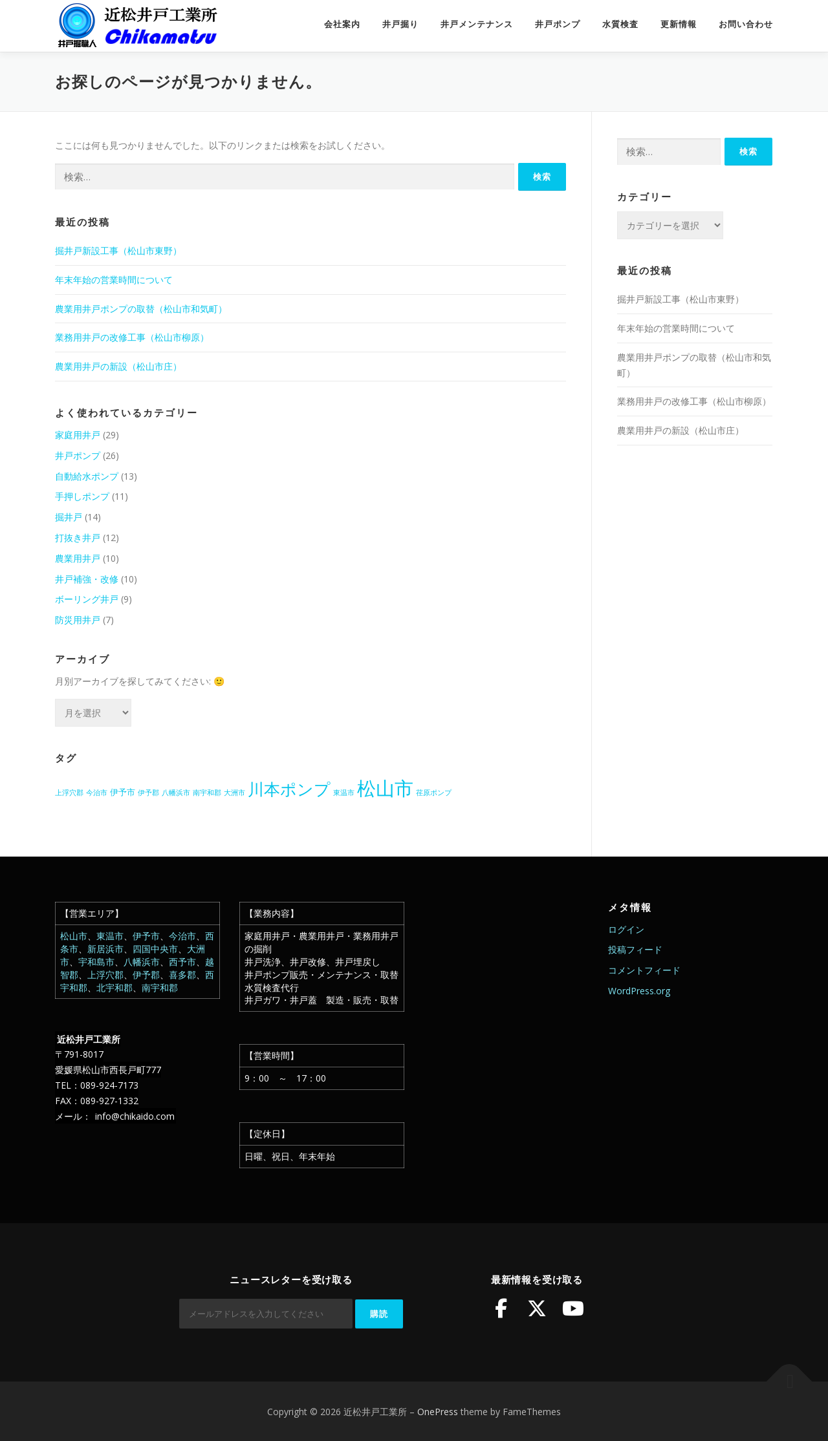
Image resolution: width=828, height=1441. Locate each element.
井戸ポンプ (557, 24)
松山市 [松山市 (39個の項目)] (385, 788)
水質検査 (620, 24)
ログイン (626, 929)
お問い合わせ (746, 24)
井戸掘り (400, 24)
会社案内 (342, 24)
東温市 (110, 936)
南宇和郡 (160, 987)
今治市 (182, 936)
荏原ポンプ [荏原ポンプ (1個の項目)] (434, 792)
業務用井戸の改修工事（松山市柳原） (132, 337)
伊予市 (146, 936)
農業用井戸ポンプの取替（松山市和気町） (141, 309)
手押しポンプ (82, 496)
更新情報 (678, 24)
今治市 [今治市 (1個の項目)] (96, 792)
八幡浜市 (142, 961)
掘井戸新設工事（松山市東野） (118, 250)
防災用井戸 (77, 620)
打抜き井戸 (77, 537)
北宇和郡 (114, 987)
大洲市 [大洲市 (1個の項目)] (234, 792)
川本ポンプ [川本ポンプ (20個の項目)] (289, 789)
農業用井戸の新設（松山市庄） (118, 366)
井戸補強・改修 (86, 579)
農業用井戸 (77, 558)
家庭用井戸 (77, 435)
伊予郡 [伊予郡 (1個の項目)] (148, 792)
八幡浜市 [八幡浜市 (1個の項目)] (176, 792)
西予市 (182, 961)
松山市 (73, 936)
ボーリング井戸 (86, 599)
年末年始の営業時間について (114, 279)
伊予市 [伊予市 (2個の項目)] (122, 792)
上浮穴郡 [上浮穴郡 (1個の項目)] (69, 792)
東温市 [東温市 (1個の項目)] (343, 792)
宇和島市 (96, 961)
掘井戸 (68, 517)
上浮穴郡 (105, 974)
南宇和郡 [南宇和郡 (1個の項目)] (207, 792)
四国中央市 (155, 949)
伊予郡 (146, 974)
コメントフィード (644, 970)
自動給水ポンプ (86, 476)
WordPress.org (639, 991)
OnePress (437, 1410)
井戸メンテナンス (477, 24)
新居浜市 (105, 949)
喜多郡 (182, 974)
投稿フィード (635, 949)
